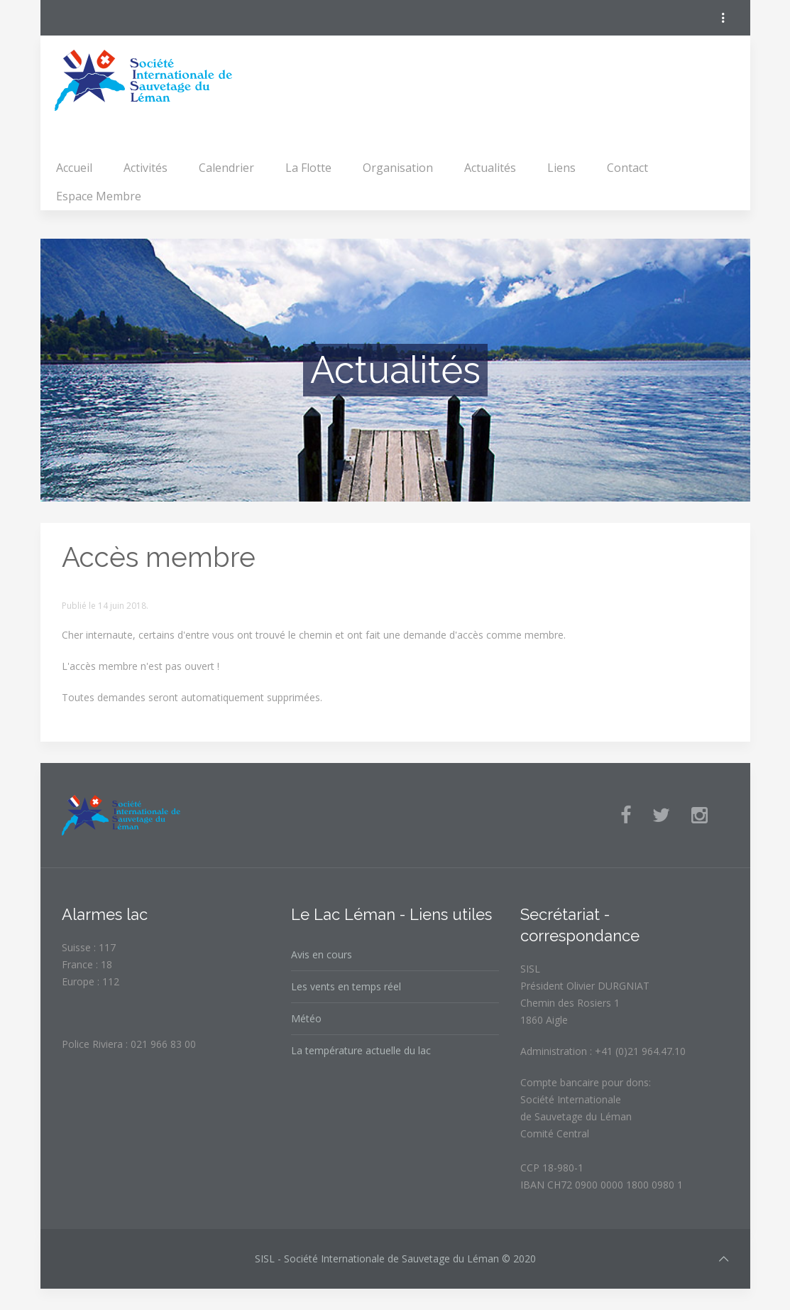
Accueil (74, 167)
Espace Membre (98, 196)
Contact (627, 167)
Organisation (398, 167)
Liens (561, 167)
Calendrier (226, 167)
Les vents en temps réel (346, 986)
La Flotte (308, 167)
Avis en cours (321, 954)
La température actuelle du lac (361, 1050)
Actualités (490, 167)
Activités (146, 167)
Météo (306, 1018)
